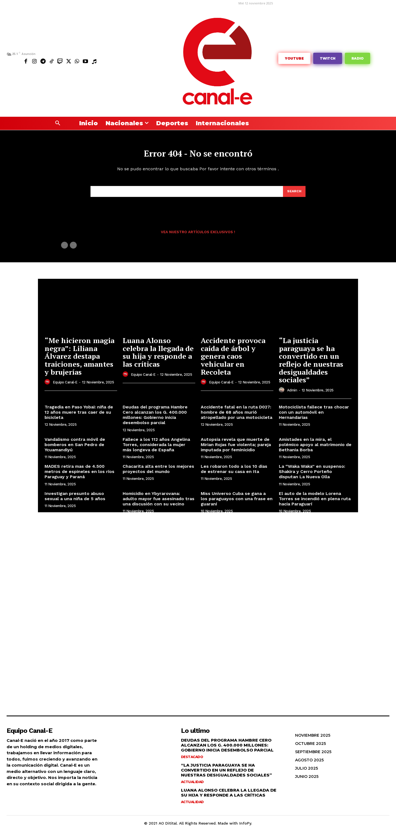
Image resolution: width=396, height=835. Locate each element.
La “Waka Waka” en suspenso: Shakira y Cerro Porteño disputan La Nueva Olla (312, 475)
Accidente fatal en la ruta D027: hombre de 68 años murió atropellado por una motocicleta (236, 416)
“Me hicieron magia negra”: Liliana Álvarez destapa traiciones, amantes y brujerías (79, 359)
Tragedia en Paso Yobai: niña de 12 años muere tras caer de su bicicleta (79, 416)
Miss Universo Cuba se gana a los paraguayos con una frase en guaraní (237, 502)
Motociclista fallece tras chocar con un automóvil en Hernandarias (314, 416)
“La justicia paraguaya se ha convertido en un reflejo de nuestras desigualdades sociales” (311, 363)
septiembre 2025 (313, 755)
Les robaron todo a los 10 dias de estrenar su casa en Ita (234, 472)
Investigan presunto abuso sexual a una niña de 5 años (75, 499)
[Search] (294, 195)
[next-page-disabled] (73, 249)
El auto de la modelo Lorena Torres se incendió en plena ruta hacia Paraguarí (315, 502)
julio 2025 (306, 772)
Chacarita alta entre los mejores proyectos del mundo (158, 472)
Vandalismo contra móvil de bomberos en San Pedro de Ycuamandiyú (75, 448)
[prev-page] (64, 249)
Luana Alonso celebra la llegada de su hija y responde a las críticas (158, 355)
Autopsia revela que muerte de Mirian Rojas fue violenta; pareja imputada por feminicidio (236, 448)
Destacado (192, 761)
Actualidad (192, 786)
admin (292, 394)
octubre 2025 (310, 747)
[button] (57, 123)
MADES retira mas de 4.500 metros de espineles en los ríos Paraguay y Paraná (79, 475)
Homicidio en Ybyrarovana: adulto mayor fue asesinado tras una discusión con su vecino (158, 502)
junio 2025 (306, 780)
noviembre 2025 (312, 739)
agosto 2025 (309, 763)
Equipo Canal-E (65, 386)
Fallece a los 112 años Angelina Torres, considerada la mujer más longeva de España (156, 448)
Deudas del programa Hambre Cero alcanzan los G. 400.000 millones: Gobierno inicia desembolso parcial (155, 418)
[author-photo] (48, 386)
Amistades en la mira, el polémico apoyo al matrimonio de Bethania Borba (315, 448)
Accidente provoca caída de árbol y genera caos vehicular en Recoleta (233, 359)
